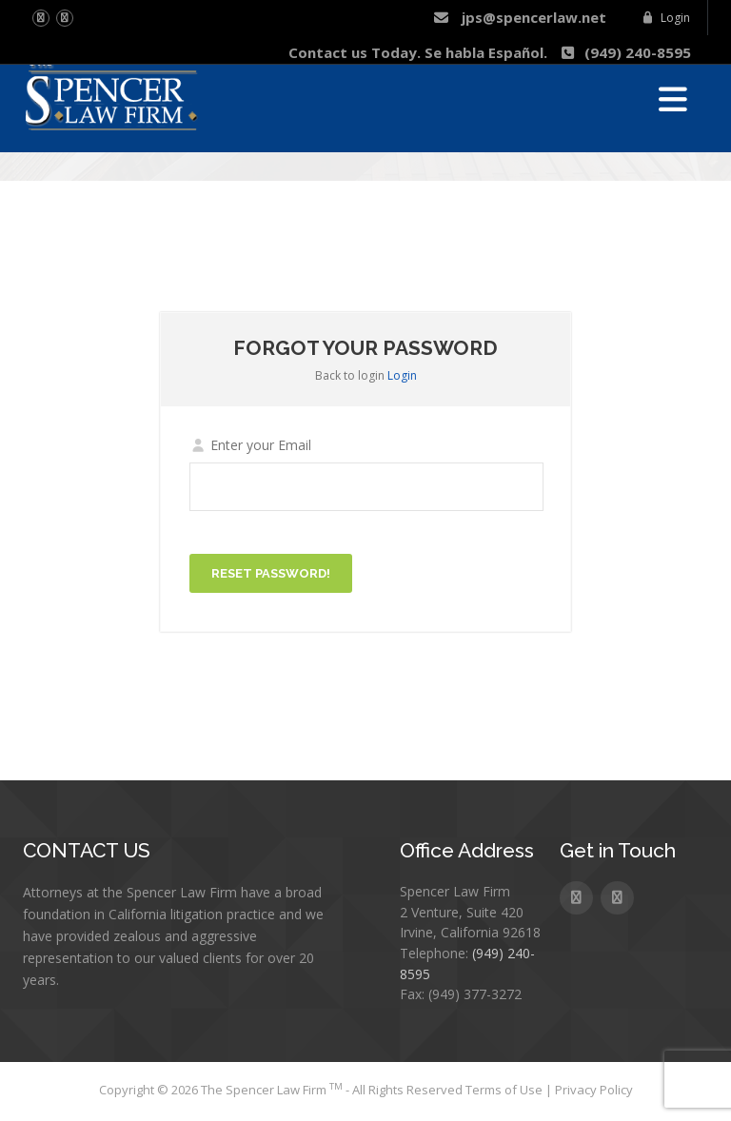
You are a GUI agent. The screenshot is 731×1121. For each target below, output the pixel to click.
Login (665, 18)
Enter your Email (250, 445)
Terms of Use (505, 1089)
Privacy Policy (594, 1089)
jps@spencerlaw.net (519, 17)
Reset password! (270, 573)
